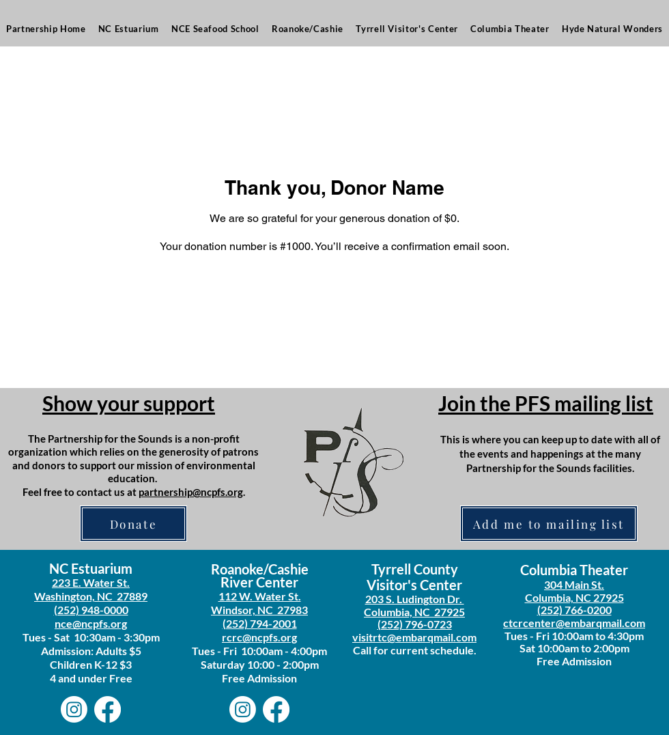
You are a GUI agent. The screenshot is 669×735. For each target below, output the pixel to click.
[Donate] (133, 523)
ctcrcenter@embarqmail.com (574, 622)
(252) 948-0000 (91, 609)
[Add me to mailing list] (549, 523)
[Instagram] (74, 709)
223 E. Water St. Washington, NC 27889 (90, 589)
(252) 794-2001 (260, 623)
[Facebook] (107, 709)
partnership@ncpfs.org (191, 492)
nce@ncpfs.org (91, 623)
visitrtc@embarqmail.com (414, 636)
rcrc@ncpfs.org (259, 636)
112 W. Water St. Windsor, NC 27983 (259, 603)
